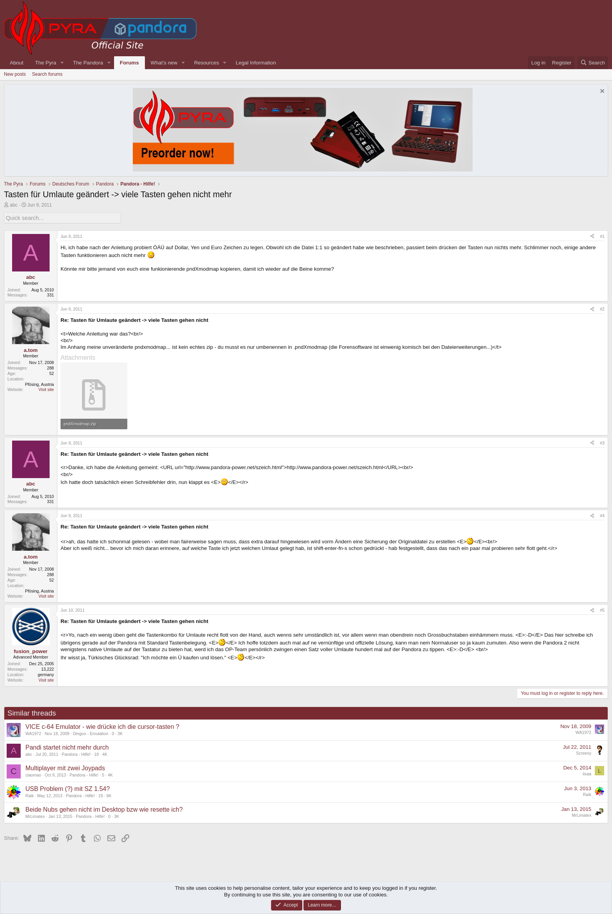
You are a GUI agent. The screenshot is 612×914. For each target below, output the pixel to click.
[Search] (592, 62)
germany (46, 673)
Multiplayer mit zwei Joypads (65, 767)
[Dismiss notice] (601, 92)
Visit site (46, 389)
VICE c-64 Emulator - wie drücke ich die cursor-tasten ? (102, 726)
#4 (602, 515)
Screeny (583, 752)
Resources (206, 63)
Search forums (47, 74)
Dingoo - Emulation (91, 733)
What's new (164, 63)
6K (108, 795)
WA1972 (33, 733)
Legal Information (256, 63)
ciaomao (33, 774)
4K (104, 754)
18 (96, 754)
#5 (602, 609)
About (16, 63)
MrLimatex (35, 816)
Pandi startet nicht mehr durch (67, 747)
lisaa (587, 773)
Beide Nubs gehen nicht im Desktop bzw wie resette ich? (104, 809)
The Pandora (88, 63)
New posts (15, 74)
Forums (129, 63)
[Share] (592, 236)
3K (120, 733)
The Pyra (45, 63)
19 (100, 795)
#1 (602, 235)
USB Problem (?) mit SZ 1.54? (67, 788)
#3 (602, 442)
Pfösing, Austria (39, 383)
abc (13, 205)
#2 (602, 308)
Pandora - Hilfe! (76, 754)
